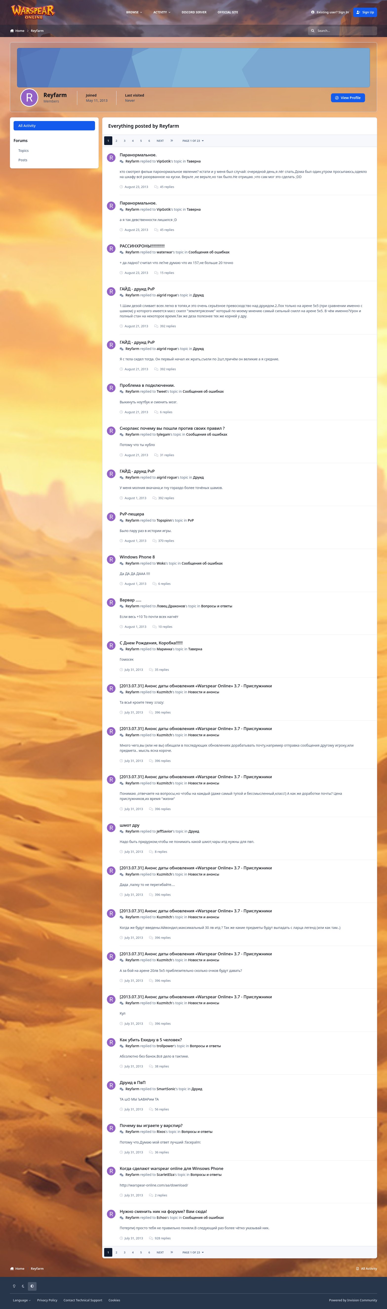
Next (160, 141)
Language (22, 1300)
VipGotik (164, 161)
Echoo (162, 1217)
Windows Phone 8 (137, 557)
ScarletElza (165, 1174)
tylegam (163, 434)
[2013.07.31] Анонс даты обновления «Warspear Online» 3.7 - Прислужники (196, 686)
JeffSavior (164, 831)
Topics (24, 150)
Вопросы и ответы (216, 606)
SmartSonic (166, 1088)
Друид (198, 295)
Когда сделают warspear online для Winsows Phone (171, 1168)
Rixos (161, 1131)
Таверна (194, 161)
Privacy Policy (47, 1300)
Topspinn (164, 520)
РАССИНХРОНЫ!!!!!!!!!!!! (142, 246)
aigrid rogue (167, 295)
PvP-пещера (132, 514)
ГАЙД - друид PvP (137, 289)
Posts (23, 160)
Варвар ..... (130, 600)
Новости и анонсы (203, 692)
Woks (161, 563)
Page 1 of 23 (193, 141)
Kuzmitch (164, 692)
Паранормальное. (138, 155)
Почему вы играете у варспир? (151, 1125)
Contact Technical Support (82, 1300)
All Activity (27, 125)
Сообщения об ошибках (209, 252)
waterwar (165, 252)
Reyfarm (132, 161)
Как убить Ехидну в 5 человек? (151, 1040)
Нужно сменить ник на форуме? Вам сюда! (163, 1211)
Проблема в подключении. (147, 385)
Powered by (353, 1300)
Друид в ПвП (133, 1082)
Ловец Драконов (171, 606)
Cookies (114, 1300)
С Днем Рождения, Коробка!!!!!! (151, 643)
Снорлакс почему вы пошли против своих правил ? (172, 428)
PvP (191, 520)
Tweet (162, 391)
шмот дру (129, 825)
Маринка (164, 649)
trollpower (165, 1045)
